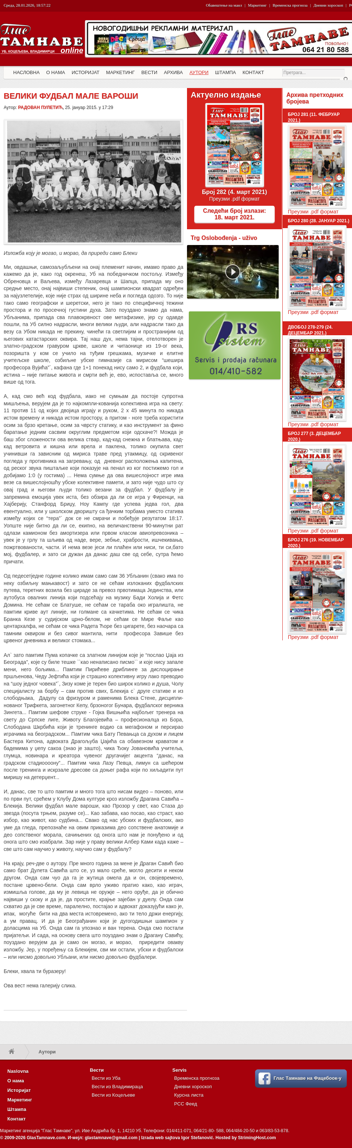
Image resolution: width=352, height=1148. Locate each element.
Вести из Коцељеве (113, 1095)
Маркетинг (257, 5)
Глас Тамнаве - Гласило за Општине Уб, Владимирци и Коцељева (42, 46)
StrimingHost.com (257, 1137)
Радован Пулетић (40, 107)
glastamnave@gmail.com (111, 1137)
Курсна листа (188, 1095)
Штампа (16, 1109)
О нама (15, 1080)
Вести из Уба (106, 1078)
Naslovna (18, 1071)
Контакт (16, 1119)
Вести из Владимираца (117, 1086)
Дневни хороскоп (328, 5)
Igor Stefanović (197, 1137)
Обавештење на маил (224, 5)
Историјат (19, 1090)
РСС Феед (185, 1104)
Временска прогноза (290, 5)
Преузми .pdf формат (234, 199)
